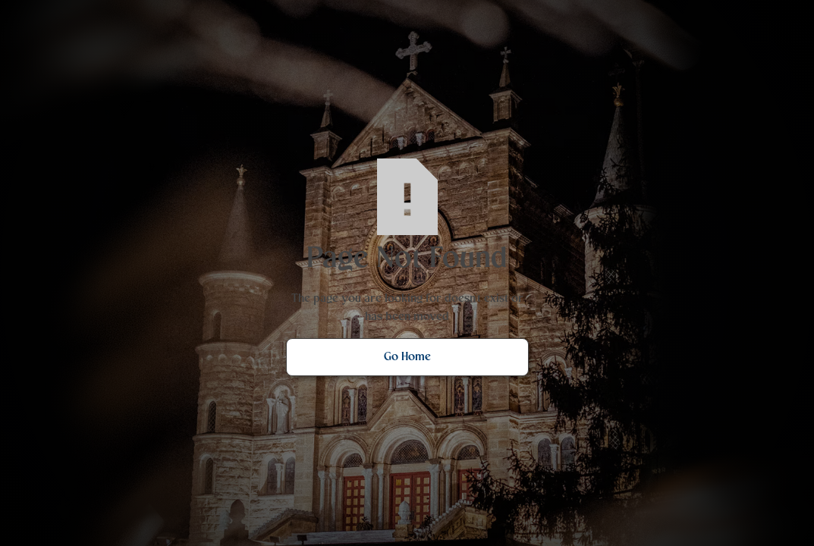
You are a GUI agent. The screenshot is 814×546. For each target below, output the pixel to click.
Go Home (407, 357)
